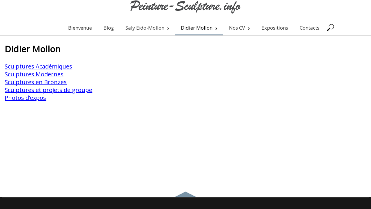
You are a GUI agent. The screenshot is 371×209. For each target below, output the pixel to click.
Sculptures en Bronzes (36, 82)
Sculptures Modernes (34, 74)
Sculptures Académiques (38, 66)
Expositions (274, 27)
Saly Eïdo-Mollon (147, 27)
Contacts (309, 27)
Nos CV (239, 27)
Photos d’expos (25, 98)
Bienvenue (80, 27)
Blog (108, 27)
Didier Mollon (199, 27)
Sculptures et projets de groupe (48, 90)
